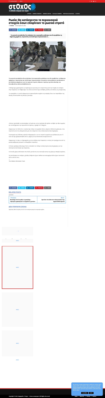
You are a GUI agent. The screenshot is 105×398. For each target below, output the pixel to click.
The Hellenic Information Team (17, 161)
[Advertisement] (37, 110)
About (21, 1)
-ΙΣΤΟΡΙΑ (77, 13)
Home (76, 396)
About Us (82, 396)
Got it (91, 392)
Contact (94, 396)
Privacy (88, 396)
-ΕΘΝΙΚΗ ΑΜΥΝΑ (47, 13)
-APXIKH (29, 13)
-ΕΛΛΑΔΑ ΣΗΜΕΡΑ (57, 13)
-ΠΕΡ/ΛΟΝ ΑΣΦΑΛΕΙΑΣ (68, 13)
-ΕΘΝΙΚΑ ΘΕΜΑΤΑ (36, 13)
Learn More (84, 392)
